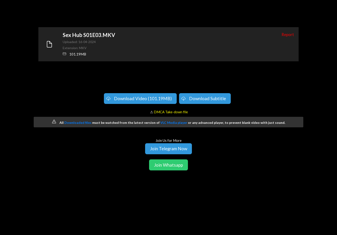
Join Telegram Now (168, 148)
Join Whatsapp (168, 165)
